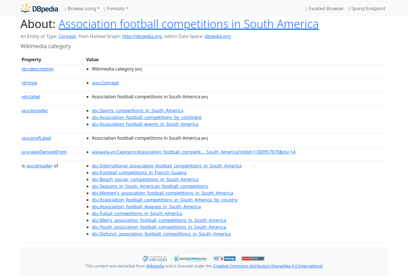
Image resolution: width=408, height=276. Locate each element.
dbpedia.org (218, 36)
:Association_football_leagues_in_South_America (146, 206)
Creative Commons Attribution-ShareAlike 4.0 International (267, 266)
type (29, 83)
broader (35, 110)
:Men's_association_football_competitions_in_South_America (159, 220)
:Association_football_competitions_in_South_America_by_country (164, 200)
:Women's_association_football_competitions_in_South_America (162, 193)
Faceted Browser (325, 8)
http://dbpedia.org (142, 36)
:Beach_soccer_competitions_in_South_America (145, 179)
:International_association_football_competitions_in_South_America (167, 166)
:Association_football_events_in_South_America (145, 124)
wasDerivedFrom (44, 152)
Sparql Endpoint (366, 8)
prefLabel (36, 138)
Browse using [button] (80, 8)
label (31, 97)
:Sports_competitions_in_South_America (137, 110)
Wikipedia (155, 266)
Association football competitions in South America (189, 23)
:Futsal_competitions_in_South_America (137, 213)
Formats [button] (114, 8)
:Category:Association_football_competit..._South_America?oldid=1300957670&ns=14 (194, 152)
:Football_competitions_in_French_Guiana (139, 172)
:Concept (105, 83)
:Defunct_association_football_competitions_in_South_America (161, 234)
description (38, 69)
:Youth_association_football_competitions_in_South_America (159, 227)
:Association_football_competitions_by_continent (147, 117)
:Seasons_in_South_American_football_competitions (150, 186)
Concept (67, 36)
